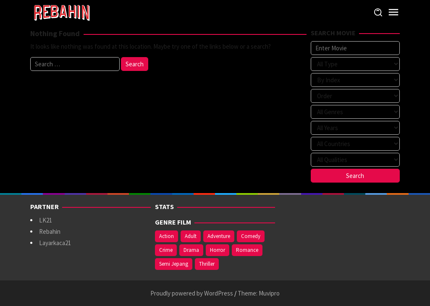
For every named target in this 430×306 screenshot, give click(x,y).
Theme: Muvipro (259, 293)
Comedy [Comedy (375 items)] (250, 236)
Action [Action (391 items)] (166, 236)
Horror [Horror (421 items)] (217, 250)
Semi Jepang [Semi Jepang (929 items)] (173, 263)
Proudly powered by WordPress (191, 293)
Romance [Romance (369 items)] (247, 250)
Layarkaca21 (55, 243)
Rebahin (49, 231)
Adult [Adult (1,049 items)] (191, 236)
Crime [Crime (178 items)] (166, 250)
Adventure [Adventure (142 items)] (218, 236)
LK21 (45, 220)
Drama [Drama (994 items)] (191, 250)
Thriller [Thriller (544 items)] (207, 263)
